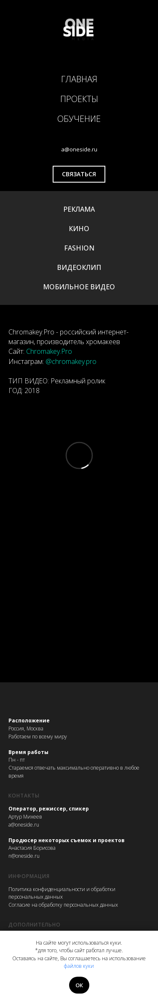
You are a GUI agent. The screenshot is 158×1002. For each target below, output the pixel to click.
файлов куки (79, 966)
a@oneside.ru (23, 824)
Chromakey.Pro (49, 351)
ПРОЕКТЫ (79, 99)
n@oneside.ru (24, 855)
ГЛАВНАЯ (79, 79)
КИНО (79, 228)
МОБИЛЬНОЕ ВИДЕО (79, 286)
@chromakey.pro (71, 361)
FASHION (79, 248)
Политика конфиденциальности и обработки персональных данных (61, 893)
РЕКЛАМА (79, 209)
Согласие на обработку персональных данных (63, 904)
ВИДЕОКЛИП (79, 267)
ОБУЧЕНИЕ (79, 118)
